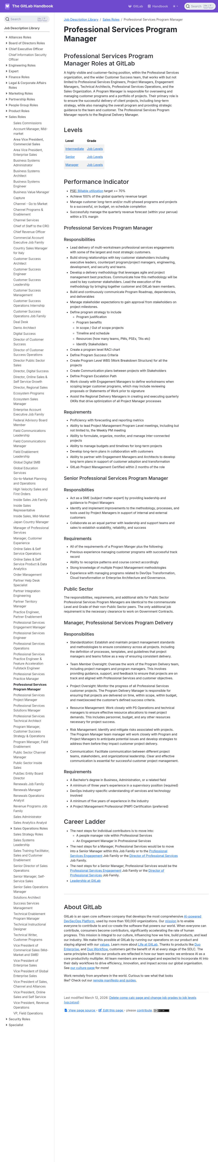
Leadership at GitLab (85, 881)
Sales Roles (111, 19)
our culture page (82, 968)
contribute (144, 1010)
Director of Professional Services (153, 856)
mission (170, 921)
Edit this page (111, 1010)
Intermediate (74, 149)
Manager (72, 165)
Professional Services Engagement (95, 870)
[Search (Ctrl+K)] (200, 6)
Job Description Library (81, 19)
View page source (80, 1010)
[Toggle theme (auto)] (175, 6)
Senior (70, 157)
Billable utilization (90, 191)
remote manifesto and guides (114, 980)
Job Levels (95, 149)
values (104, 944)
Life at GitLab (148, 944)
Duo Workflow (97, 949)
